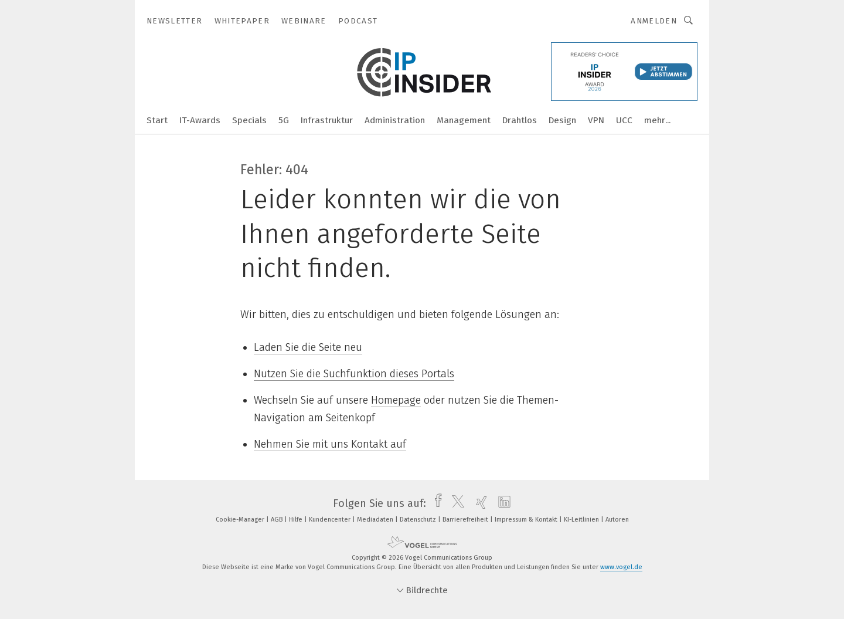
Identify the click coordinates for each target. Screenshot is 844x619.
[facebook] (435, 503)
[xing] (478, 503)
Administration (395, 120)
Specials (249, 120)
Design (562, 120)
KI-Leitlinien (582, 519)
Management (464, 120)
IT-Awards (199, 120)
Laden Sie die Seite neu (308, 347)
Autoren (617, 519)
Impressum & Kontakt (527, 519)
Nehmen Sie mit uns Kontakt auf (330, 444)
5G (283, 120)
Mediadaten (376, 519)
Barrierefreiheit (466, 519)
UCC (624, 120)
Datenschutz (419, 519)
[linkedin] (501, 503)
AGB (277, 519)
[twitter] (455, 503)
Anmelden (654, 21)
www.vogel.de (621, 567)
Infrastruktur (327, 120)
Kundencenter (330, 519)
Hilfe (296, 519)
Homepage (396, 400)
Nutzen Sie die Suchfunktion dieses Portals (354, 373)
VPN (596, 120)
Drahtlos (519, 120)
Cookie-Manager (241, 519)
